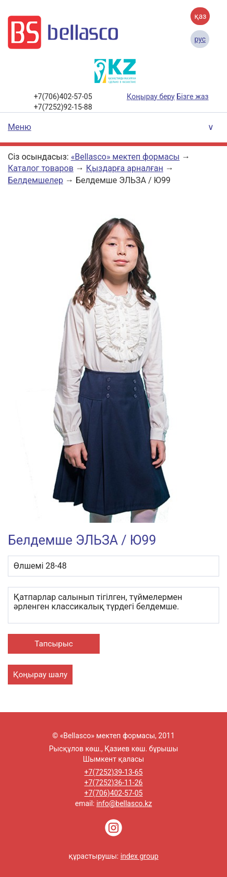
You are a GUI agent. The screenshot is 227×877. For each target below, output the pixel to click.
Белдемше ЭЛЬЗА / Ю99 (123, 180)
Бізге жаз (192, 96)
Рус (200, 39)
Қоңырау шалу (40, 674)
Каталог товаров (41, 168)
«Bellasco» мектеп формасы (125, 157)
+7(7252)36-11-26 (114, 782)
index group (140, 856)
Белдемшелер (35, 180)
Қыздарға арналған (124, 168)
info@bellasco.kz (124, 803)
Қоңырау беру (151, 96)
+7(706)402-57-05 (63, 96)
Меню (19, 127)
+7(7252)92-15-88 (63, 107)
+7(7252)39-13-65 (114, 772)
